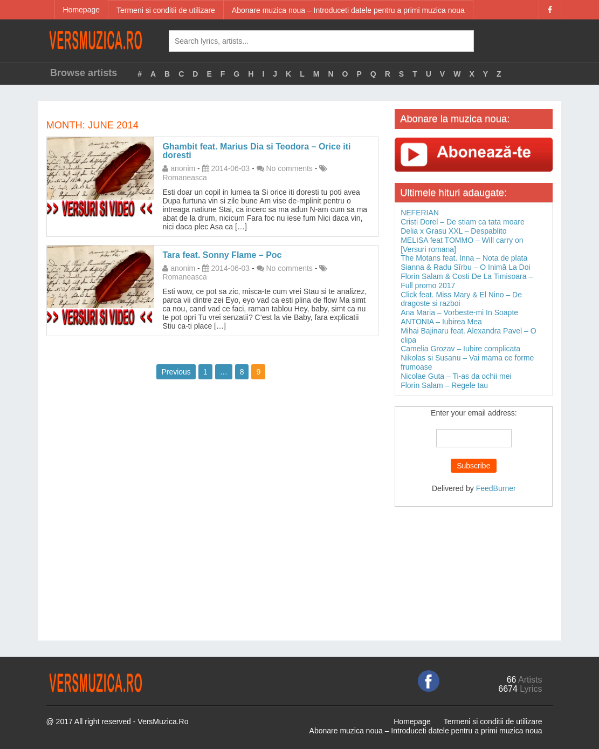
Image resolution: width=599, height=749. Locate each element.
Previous (175, 371)
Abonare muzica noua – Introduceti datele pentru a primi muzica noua (348, 10)
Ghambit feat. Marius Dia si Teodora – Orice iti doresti (256, 151)
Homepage (81, 9)
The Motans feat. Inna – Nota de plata (464, 258)
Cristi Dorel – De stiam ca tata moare (463, 221)
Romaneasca (184, 177)
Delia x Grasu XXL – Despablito (453, 231)
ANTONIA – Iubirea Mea (441, 321)
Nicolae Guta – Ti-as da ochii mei (456, 376)
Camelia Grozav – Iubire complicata (460, 348)
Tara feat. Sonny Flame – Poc (221, 255)
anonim (182, 168)
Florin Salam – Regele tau (444, 385)
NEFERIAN (420, 212)
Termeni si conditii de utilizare (165, 10)
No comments (289, 168)
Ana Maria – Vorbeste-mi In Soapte (459, 312)
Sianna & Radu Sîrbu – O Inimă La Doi (465, 267)
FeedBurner (496, 488)
